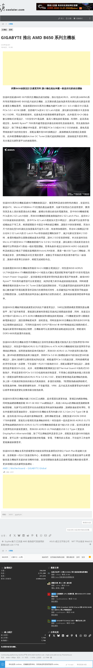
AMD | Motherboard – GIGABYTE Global (24, 468)
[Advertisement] (46, 68)
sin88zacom (41, 579)
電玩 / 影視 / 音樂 (57, 588)
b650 (11, 514)
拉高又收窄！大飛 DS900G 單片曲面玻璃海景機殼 (69, 572)
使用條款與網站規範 (57, 557)
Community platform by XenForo (22, 655)
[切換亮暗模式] (78, 18)
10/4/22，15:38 (7, 47)
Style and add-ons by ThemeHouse (59, 655)
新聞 (10, 30)
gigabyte (18, 514)
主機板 (4, 30)
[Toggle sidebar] (90, 18)
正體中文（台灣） (17, 557)
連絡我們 (45, 557)
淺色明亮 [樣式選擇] (5, 557)
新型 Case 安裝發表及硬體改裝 (62, 577)
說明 (78, 557)
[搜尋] (86, 18)
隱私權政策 (70, 557)
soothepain (5, 45)
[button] (3, 18)
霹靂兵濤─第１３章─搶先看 (61, 583)
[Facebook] (91, 656)
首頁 (83, 557)
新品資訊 (54, 601)
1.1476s (32, 657)
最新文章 (55, 567)
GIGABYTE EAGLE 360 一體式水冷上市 (68, 621)
